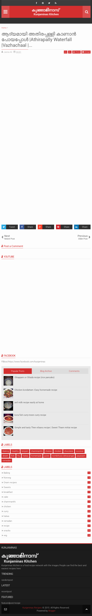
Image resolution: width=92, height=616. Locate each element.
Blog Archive (46, 371)
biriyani (25, 451)
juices (46, 456)
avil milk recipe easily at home (29, 402)
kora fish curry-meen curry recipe (30, 415)
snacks (7, 530)
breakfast (8, 492)
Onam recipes (10, 482)
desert (5, 456)
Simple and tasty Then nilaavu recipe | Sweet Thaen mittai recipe (46, 427)
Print (76, 52)
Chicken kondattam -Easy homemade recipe (36, 390)
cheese (48, 451)
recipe (6, 525)
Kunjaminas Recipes (32, 607)
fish (13, 456)
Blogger (51, 610)
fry (18, 456)
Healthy (15, 451)
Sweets (7, 487)
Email (86, 52)
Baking (6, 451)
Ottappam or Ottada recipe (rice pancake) (34, 377)
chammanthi (37, 451)
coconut (79, 451)
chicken (58, 451)
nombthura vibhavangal (63, 456)
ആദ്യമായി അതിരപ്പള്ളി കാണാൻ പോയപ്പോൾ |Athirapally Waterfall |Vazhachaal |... (38, 39)
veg (5, 535)
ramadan (7, 460)
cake (6, 497)
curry (6, 511)
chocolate (68, 451)
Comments (74, 371)
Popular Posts (17, 371)
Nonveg (7, 477)
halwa (25, 456)
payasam (81, 456)
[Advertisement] (25, 76)
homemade (36, 456)
